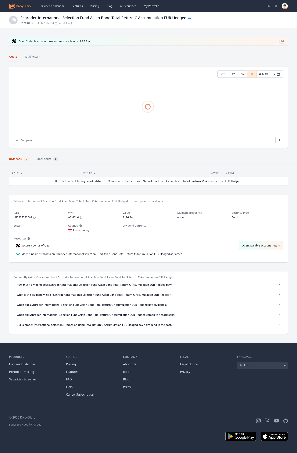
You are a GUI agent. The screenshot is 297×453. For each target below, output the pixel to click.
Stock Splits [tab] (47, 159)
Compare (23, 140)
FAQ (69, 379)
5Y (251, 74)
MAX (263, 74)
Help (69, 387)
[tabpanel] (148, 107)
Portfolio (151, 6)
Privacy (185, 372)
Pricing (94, 6)
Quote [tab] (13, 56)
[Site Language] (268, 6)
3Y (242, 74)
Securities (128, 6)
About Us (129, 364)
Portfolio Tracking (21, 372)
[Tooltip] (80, 225)
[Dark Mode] (276, 6)
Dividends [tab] (19, 159)
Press (127, 387)
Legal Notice (189, 364)
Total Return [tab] (32, 56)
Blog (126, 379)
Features (77, 6)
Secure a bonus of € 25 (35, 245)
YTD (223, 74)
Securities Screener (22, 379)
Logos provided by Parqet (25, 424)
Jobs (126, 372)
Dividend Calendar (52, 6)
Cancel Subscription (80, 394)
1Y (233, 74)
